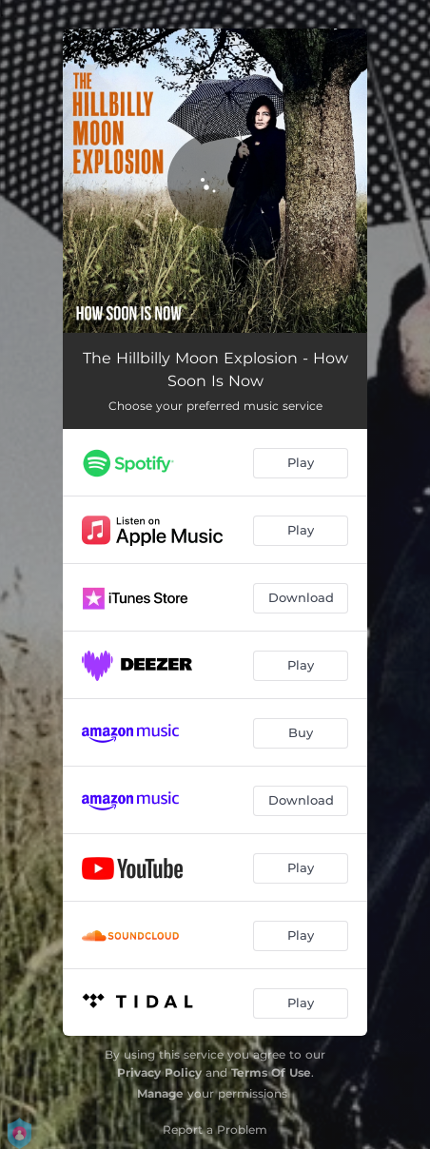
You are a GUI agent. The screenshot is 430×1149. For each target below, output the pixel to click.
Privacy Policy (159, 1072)
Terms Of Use (271, 1072)
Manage (160, 1093)
